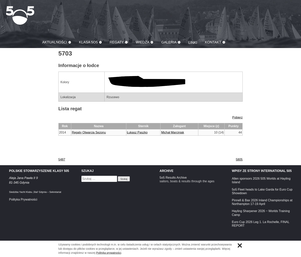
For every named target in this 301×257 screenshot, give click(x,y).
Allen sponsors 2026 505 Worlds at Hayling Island (261, 180)
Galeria (169, 42)
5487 (61, 159)
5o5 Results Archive (173, 177)
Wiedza (143, 42)
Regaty (117, 42)
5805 (239, 159)
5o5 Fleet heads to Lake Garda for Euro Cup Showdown (262, 191)
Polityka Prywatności (23, 199)
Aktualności (54, 42)
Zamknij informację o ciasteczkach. (240, 245)
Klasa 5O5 (20, 15)
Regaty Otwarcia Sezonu (89, 132)
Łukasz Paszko (137, 132)
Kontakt (213, 42)
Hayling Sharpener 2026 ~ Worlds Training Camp (261, 212)
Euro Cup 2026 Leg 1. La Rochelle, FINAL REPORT (260, 223)
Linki (192, 43)
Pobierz (237, 117)
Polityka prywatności (108, 252)
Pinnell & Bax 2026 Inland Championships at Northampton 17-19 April (262, 202)
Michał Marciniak (172, 132)
